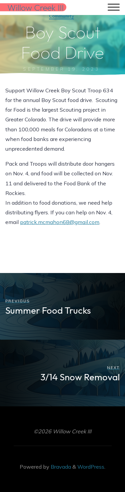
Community (61, 16)
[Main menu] (114, 7)
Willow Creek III (35, 7)
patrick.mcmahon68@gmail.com (59, 222)
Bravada (60, 466)
